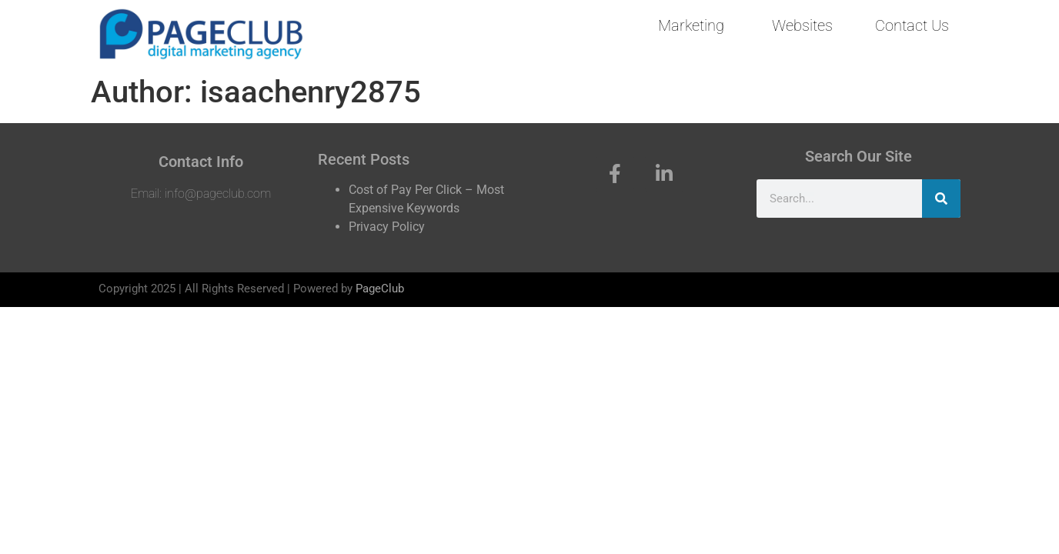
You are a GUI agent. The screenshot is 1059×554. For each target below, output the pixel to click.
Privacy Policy (387, 226)
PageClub (380, 288)
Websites (802, 25)
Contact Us (912, 25)
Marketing (691, 25)
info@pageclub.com (218, 193)
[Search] (941, 198)
